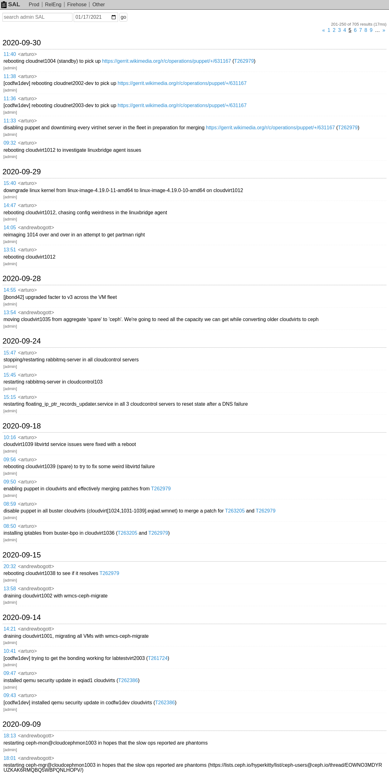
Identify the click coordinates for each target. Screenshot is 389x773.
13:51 (9, 249)
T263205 (235, 510)
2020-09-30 (21, 42)
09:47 (9, 673)
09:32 (9, 143)
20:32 (9, 566)
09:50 (9, 481)
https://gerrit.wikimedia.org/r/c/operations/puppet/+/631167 (166, 61)
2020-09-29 (21, 171)
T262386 (128, 680)
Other (98, 4)
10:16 (9, 437)
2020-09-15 (21, 554)
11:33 (9, 120)
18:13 (9, 735)
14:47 (9, 205)
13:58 (9, 588)
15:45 (9, 375)
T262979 (244, 61)
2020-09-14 (21, 617)
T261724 (158, 658)
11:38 (9, 76)
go (123, 17)
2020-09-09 (21, 724)
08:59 (9, 504)
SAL (10, 4)
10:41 (9, 651)
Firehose (76, 4)
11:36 (9, 98)
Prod (34, 4)
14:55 (9, 290)
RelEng (53, 4)
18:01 (9, 758)
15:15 (9, 397)
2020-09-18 (21, 426)
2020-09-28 (21, 278)
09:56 (9, 459)
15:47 (9, 352)
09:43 (9, 695)
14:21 (9, 629)
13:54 (9, 312)
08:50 (9, 526)
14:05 (9, 227)
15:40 (9, 183)
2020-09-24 (21, 341)
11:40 (9, 54)
